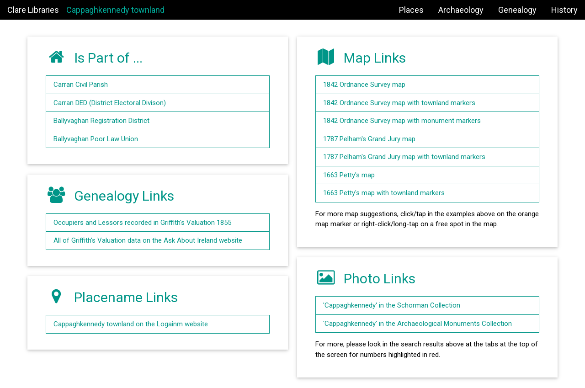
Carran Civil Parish (80, 84)
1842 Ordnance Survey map (364, 84)
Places (411, 10)
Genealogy (517, 10)
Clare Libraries (33, 10)
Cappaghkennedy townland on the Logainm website (130, 324)
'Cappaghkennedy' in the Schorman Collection (391, 305)
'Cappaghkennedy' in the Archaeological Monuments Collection (417, 323)
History (564, 10)
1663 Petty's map (349, 175)
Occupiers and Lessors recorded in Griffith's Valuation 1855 (142, 222)
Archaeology (461, 10)
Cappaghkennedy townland (115, 10)
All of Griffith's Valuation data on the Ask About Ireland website (147, 240)
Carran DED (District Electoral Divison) (109, 103)
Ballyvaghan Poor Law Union (95, 139)
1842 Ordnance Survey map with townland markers (399, 103)
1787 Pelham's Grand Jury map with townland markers (404, 157)
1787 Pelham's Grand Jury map (369, 139)
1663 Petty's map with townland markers (384, 193)
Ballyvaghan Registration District (101, 121)
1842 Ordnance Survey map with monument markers (402, 121)
